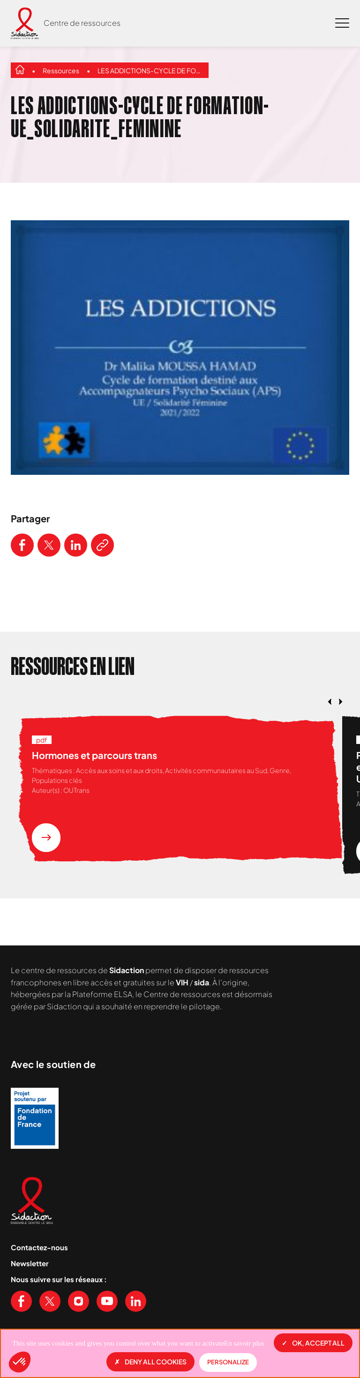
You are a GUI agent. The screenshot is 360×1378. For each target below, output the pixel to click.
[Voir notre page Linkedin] (135, 1301)
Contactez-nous (39, 1247)
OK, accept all (313, 1343)
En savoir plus (244, 1343)
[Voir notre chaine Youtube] (107, 1301)
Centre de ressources (82, 23)
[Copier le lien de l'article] (102, 545)
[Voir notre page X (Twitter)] (49, 1301)
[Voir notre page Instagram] (78, 1301)
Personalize (228, 1362)
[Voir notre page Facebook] (21, 1301)
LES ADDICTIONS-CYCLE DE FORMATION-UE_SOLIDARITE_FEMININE (151, 70)
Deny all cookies (150, 1361)
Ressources (61, 70)
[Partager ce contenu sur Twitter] (49, 545)
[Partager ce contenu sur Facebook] (22, 545)
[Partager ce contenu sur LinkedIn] (75, 545)
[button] (19, 1362)
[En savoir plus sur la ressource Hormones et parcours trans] (46, 837)
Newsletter (30, 1263)
